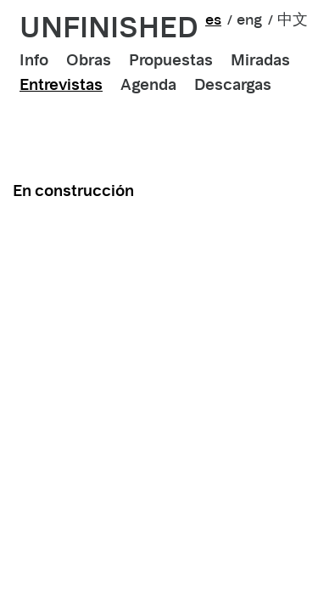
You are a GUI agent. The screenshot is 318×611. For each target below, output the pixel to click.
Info (34, 60)
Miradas (260, 60)
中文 (292, 19)
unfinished (109, 27)
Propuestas (171, 60)
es (213, 19)
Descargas (232, 84)
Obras (88, 60)
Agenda (148, 84)
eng (249, 19)
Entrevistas (61, 84)
